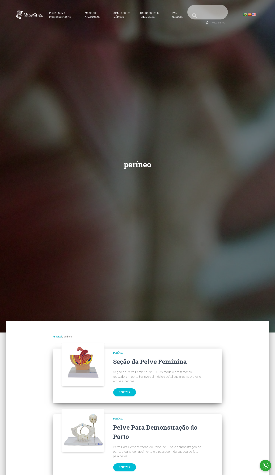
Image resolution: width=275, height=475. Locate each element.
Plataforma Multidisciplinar (60, 14)
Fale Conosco (177, 14)
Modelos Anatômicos (93, 14)
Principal (57, 336)
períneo (118, 352)
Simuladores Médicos (121, 14)
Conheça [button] (124, 392)
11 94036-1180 (217, 22)
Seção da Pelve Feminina (150, 361)
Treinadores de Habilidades (150, 14)
